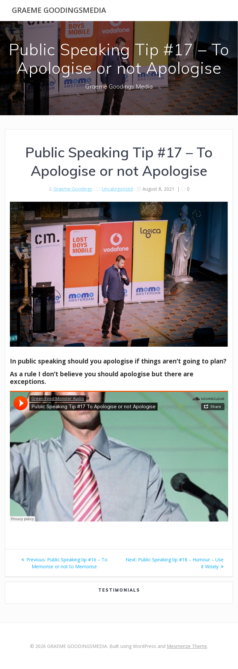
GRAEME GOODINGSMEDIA (59, 10)
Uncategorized (117, 189)
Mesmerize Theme (187, 646)
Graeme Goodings (72, 189)
